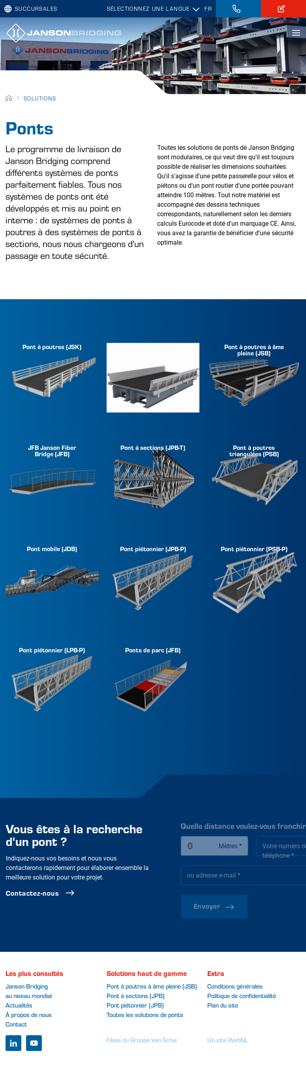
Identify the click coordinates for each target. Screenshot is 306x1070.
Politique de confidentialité (241, 995)
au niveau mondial (29, 995)
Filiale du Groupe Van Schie (142, 1040)
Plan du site (222, 1005)
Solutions (40, 98)
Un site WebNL (227, 1040)
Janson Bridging (27, 986)
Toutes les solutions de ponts (145, 1014)
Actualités (19, 1005)
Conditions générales (235, 986)
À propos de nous (29, 1014)
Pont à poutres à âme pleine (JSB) (152, 986)
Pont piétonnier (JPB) (135, 1005)
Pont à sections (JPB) (136, 995)
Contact (16, 1024)
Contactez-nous (57, 893)
